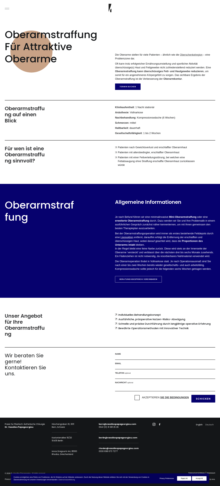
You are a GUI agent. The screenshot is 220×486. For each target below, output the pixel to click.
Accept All (199, 478)
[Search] (212, 8)
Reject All (184, 478)
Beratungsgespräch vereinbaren (138, 279)
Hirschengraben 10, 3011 (63, 424)
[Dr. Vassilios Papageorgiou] (110, 8)
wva (213, 479)
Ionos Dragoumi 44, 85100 (64, 451)
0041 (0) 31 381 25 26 (109, 427)
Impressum (211, 473)
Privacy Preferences (167, 478)
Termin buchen (128, 86)
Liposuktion (127, 237)
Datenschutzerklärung (67, 480)
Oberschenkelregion (191, 54)
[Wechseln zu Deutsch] (209, 424)
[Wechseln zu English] (199, 424)
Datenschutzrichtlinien (196, 473)
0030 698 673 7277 (108, 451)
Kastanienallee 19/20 (62, 437)
